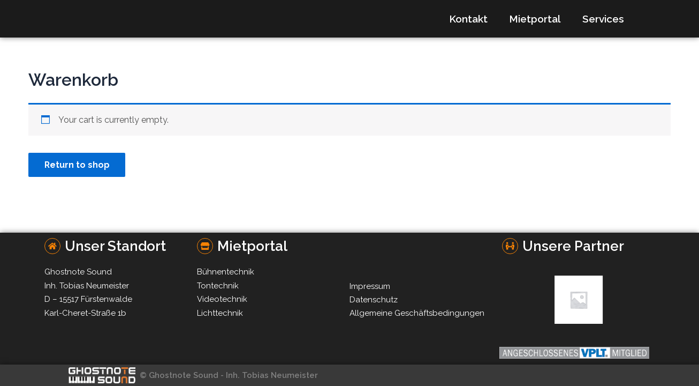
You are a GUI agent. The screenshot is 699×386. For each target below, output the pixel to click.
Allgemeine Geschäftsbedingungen (416, 313)
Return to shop (77, 165)
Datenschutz (373, 300)
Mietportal (535, 19)
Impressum (369, 286)
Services (603, 19)
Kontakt (468, 19)
